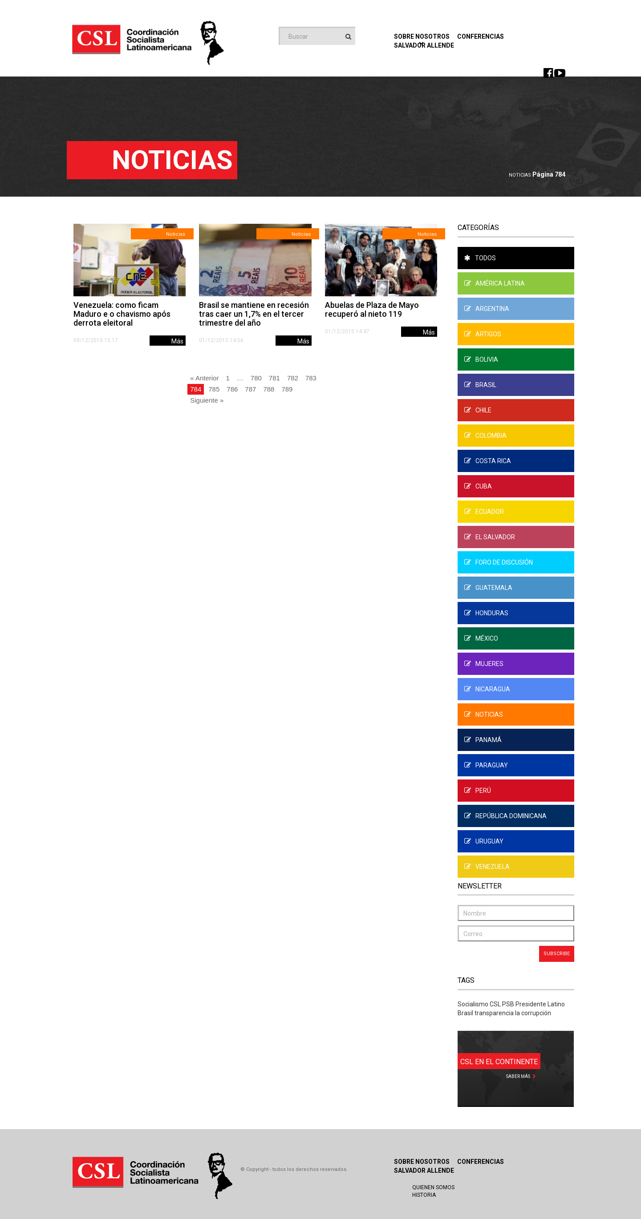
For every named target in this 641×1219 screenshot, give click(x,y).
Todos (480, 258)
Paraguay (486, 765)
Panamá (483, 739)
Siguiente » (206, 400)
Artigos (482, 334)
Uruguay (483, 841)
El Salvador (489, 537)
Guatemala (488, 587)
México (481, 638)
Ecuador (484, 511)
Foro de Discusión (498, 562)
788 (268, 389)
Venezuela (487, 866)
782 (292, 378)
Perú (477, 790)
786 (232, 389)
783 (310, 378)
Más (177, 341)
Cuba (478, 486)
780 (256, 378)
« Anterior (204, 378)
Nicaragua (487, 689)
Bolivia (481, 359)
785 (213, 389)
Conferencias (480, 36)
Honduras (486, 613)
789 (286, 389)
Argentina (486, 308)
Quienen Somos (433, 1187)
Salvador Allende (424, 1170)
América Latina (494, 283)
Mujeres (483, 663)
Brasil (480, 384)
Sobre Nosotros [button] (422, 39)
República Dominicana (505, 815)
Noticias (520, 175)
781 (274, 378)
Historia (424, 1195)
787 (250, 389)
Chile (477, 410)
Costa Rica (487, 460)
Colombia (485, 435)
